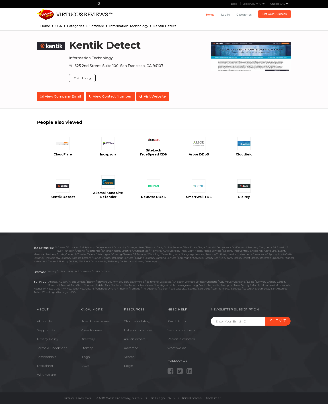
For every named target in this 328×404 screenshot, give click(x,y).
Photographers (135, 246)
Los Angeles (183, 284)
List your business (138, 329)
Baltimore (152, 281)
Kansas (149, 284)
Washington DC (65, 291)
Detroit (281, 281)
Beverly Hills (137, 281)
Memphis (226, 284)
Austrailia (85, 270)
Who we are (46, 374)
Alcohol (80, 250)
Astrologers (103, 253)
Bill (275, 246)
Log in (225, 14)
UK (76, 270)
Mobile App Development (97, 246)
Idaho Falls (104, 284)
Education (73, 246)
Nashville (39, 288)
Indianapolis (119, 284)
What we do (176, 347)
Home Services (212, 250)
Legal (202, 246)
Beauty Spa (211, 257)
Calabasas (165, 281)
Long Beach (199, 284)
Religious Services (122, 257)
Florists (63, 260)
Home (210, 14)
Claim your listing (137, 320)
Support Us (46, 329)
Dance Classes (101, 257)
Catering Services (166, 257)
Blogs (85, 356)
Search (129, 356)
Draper (271, 281)
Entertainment (111, 250)
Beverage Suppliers (271, 257)
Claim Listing (82, 78)
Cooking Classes (121, 253)
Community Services (190, 257)
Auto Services (171, 250)
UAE (96, 270)
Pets (183, 250)
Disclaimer (45, 365)
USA (61, 270)
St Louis (248, 288)
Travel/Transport (64, 250)
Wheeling (48, 291)
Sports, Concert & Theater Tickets (76, 253)
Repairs (227, 250)
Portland (135, 288)
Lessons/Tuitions (216, 253)
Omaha (112, 288)
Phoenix (123, 288)
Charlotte (212, 281)
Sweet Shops (250, 257)
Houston (90, 284)
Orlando (101, 288)
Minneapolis (283, 284)
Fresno (65, 284)
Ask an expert (134, 338)
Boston (91, 281)
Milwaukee (267, 284)
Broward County (107, 281)
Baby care (226, 257)
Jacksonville (136, 284)
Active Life (270, 250)
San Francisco (220, 288)
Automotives (140, 250)
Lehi (171, 284)
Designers (265, 246)
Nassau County (56, 288)
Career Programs (170, 253)
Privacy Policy (47, 338)
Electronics (93, 250)
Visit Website (154, 96)
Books (237, 257)
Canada (105, 270)
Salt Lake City (178, 288)
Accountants (98, 260)
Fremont (53, 284)
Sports (272, 253)
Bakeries (113, 260)
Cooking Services (79, 260)
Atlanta (52, 281)
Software (60, 246)
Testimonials (46, 356)
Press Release (91, 329)
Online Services (173, 246)
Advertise (131, 347)
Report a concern (181, 338)
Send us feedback (181, 329)
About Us (44, 320)
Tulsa (37, 291)
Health (283, 246)
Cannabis (119, 246)
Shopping (256, 250)
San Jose (236, 288)
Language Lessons (193, 253)
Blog (234, 3)
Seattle (192, 288)
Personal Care (154, 246)
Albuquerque (77, 281)
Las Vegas (161, 284)
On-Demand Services (244, 246)
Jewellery (150, 260)
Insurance (260, 253)
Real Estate (190, 246)
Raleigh (163, 288)
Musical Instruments (240, 253)
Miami (255, 284)
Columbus (225, 281)
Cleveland (239, 281)
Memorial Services (44, 253)
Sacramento (262, 288)
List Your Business (274, 14)
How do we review (95, 320)
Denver (260, 281)
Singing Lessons (81, 257)
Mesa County (242, 284)
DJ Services (139, 253)
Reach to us (176, 320)
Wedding (153, 253)
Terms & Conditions (52, 347)
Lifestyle (126, 250)
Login (128, 365)
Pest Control (241, 250)
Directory (87, 338)
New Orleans (87, 288)
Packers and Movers (131, 260)
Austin (63, 281)
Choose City (279, 3)
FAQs (84, 365)
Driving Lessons (144, 257)
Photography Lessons (57, 257)
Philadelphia (149, 288)
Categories (244, 14)
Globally (51, 270)
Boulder (123, 281)
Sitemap (87, 347)
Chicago (178, 281)
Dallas (250, 281)
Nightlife (155, 250)
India (69, 270)
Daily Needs (195, 250)
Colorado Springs (195, 281)
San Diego (204, 288)
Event (281, 250)
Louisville (213, 284)
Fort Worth (77, 284)
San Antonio (278, 288)
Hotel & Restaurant (218, 246)
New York (72, 288)
